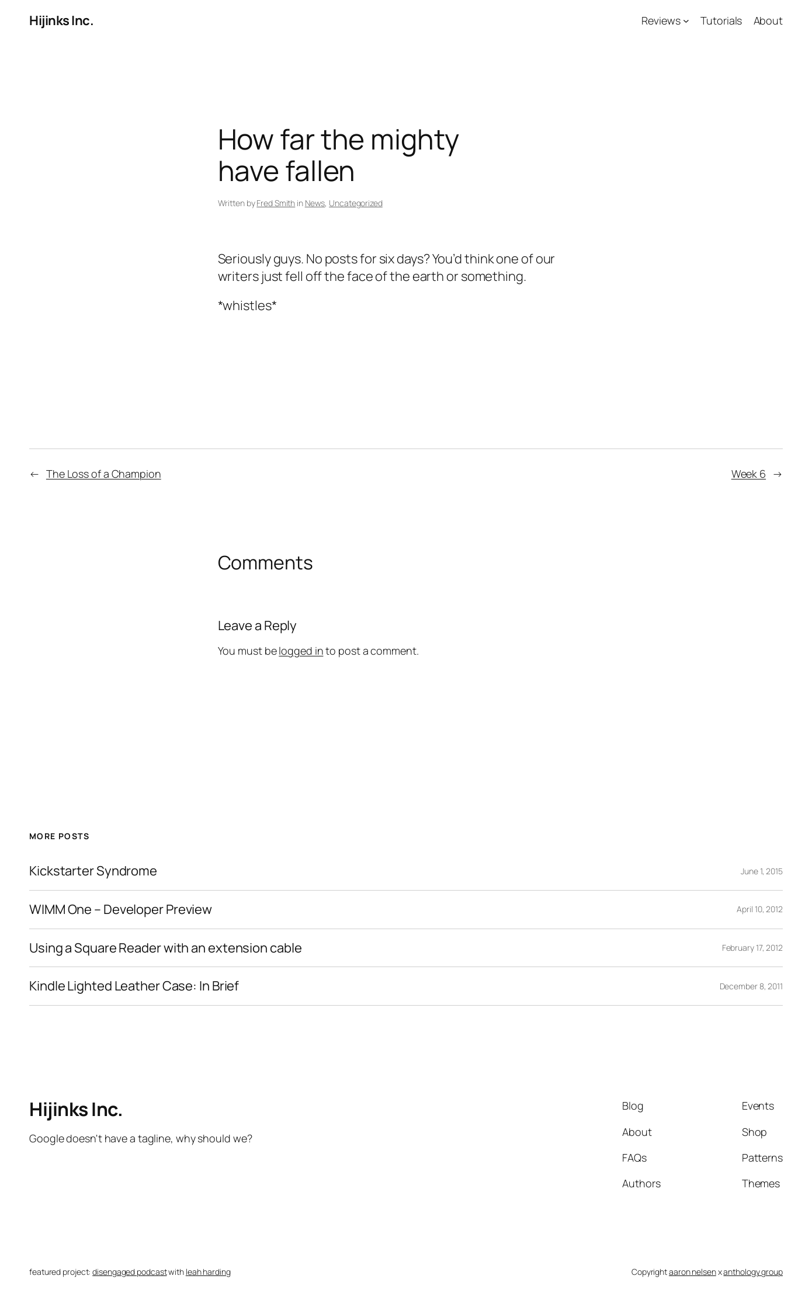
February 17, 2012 (752, 947)
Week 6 (748, 474)
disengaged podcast (129, 1271)
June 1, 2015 (762, 871)
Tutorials (721, 20)
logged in (301, 651)
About (768, 20)
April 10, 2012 (760, 909)
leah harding (208, 1271)
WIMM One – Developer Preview (120, 909)
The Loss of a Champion (103, 474)
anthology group (753, 1271)
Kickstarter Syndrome (93, 871)
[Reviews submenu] (686, 21)
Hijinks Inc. (61, 20)
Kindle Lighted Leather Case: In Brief (134, 986)
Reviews (660, 20)
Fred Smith (275, 202)
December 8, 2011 (751, 986)
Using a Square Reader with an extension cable (165, 948)
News (315, 202)
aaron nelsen (692, 1271)
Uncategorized (356, 202)
